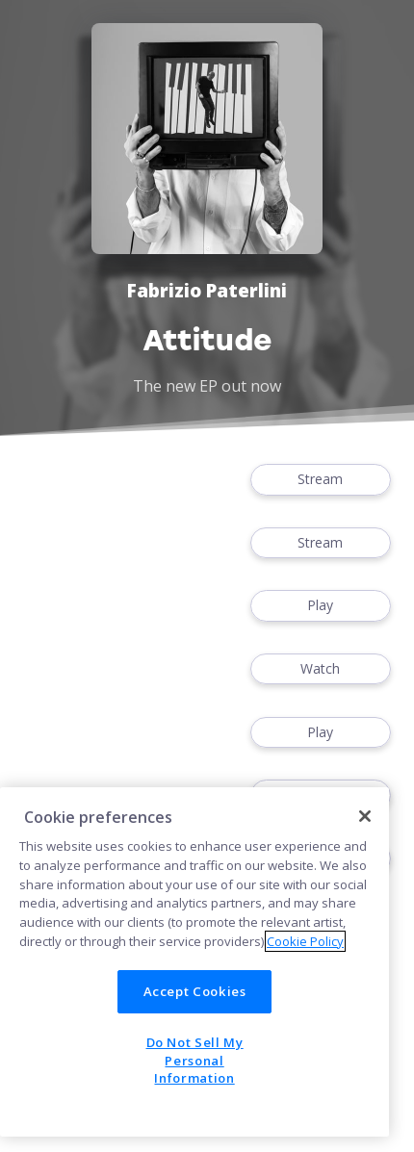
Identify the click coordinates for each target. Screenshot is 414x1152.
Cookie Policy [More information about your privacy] (305, 941)
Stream (320, 480)
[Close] (365, 816)
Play (320, 606)
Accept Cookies (194, 991)
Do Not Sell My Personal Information (195, 1060)
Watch (320, 669)
